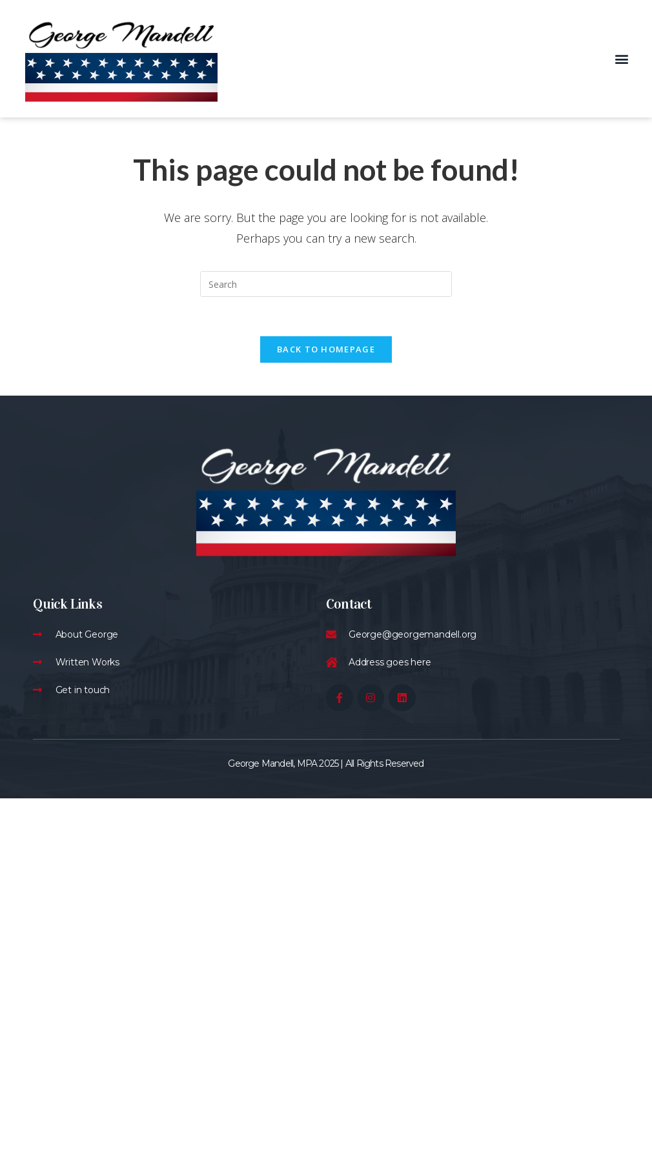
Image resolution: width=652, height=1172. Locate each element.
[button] (622, 59)
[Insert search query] (326, 284)
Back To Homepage (326, 349)
